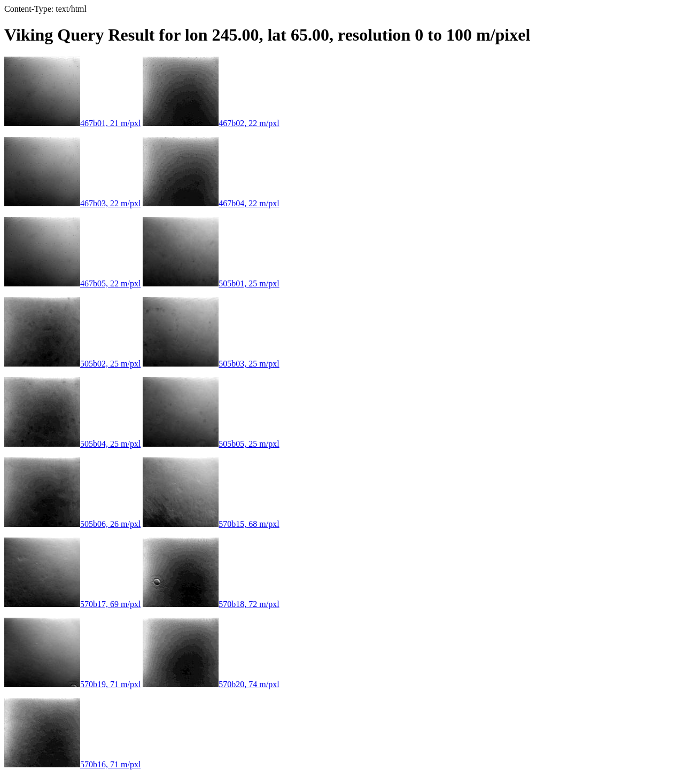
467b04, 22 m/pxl (211, 203)
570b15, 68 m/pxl (211, 523)
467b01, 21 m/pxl (72, 123)
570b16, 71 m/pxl (72, 764)
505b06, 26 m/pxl (72, 523)
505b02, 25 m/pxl (72, 363)
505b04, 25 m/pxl (72, 443)
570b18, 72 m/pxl (211, 604)
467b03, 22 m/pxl (72, 203)
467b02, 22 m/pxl (211, 123)
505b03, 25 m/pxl (211, 363)
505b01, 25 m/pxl (211, 283)
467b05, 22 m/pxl (72, 283)
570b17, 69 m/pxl (72, 604)
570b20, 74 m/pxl (211, 684)
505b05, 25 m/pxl (211, 443)
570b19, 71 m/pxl (72, 684)
